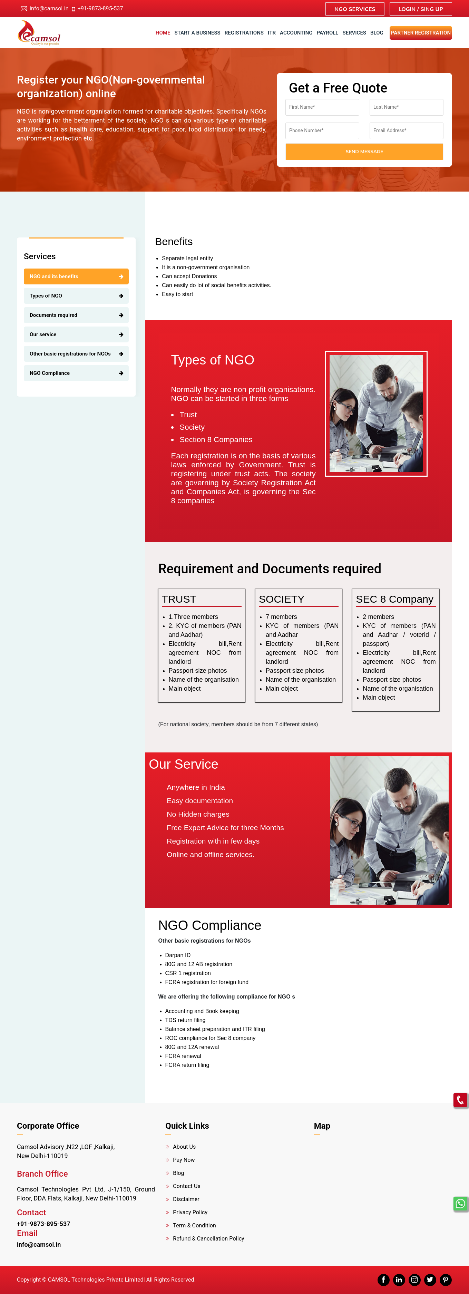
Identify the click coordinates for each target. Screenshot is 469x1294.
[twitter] (430, 1280)
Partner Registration (421, 33)
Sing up (431, 9)
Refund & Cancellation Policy (208, 1238)
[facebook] (384, 1280)
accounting (296, 33)
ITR (272, 33)
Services (354, 33)
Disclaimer (186, 1199)
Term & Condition (194, 1225)
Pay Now (184, 1160)
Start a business (197, 33)
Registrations (244, 33)
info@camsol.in (49, 8)
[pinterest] (446, 1280)
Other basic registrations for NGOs (70, 354)
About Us (184, 1147)
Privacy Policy (190, 1212)
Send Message (364, 151)
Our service (43, 334)
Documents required (53, 315)
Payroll (328, 33)
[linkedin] (399, 1280)
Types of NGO (46, 296)
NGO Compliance (50, 373)
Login (408, 9)
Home (163, 33)
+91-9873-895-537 (97, 8)
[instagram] (415, 1280)
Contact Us (187, 1186)
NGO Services (354, 9)
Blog (376, 33)
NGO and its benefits (54, 276)
